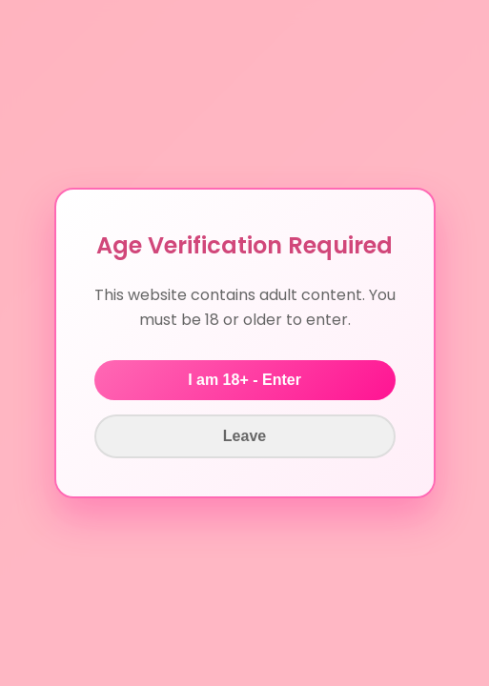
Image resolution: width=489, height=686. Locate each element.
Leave (244, 436)
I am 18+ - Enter (244, 380)
